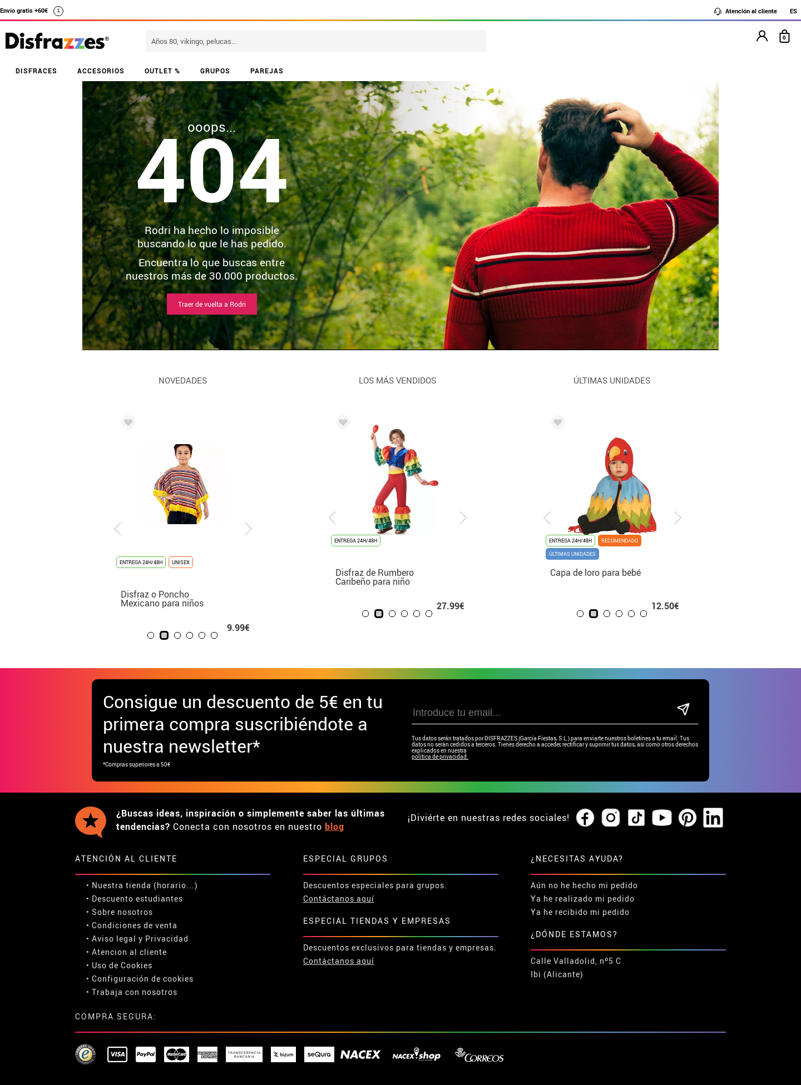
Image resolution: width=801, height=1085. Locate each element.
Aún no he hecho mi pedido (584, 885)
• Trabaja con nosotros (131, 992)
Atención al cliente (745, 11)
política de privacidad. (440, 757)
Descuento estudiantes (137, 898)
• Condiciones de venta (131, 925)
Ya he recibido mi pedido (580, 912)
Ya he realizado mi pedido (583, 898)
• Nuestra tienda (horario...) (142, 885)
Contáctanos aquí (338, 898)
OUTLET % (162, 70)
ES (793, 11)
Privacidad (167, 938)
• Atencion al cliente (126, 952)
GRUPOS (215, 70)
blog (334, 826)
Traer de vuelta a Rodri (212, 304)
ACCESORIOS (101, 70)
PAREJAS (267, 70)
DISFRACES (36, 70)
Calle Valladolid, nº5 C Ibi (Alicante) (576, 967)
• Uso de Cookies (119, 965)
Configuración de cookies (143, 978)
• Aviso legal (111, 938)
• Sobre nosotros (119, 912)
